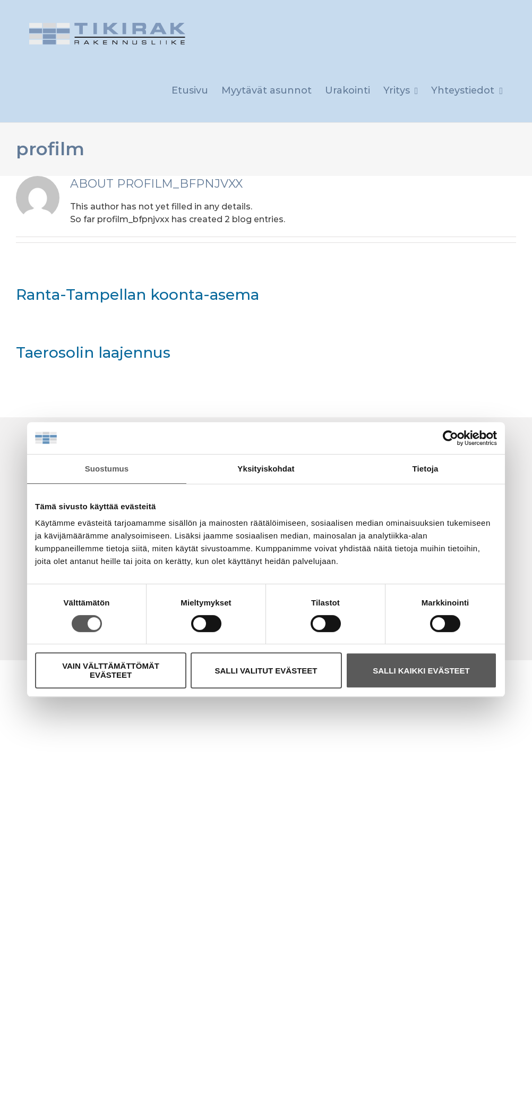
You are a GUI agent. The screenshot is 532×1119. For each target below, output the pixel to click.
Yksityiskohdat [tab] (265, 468)
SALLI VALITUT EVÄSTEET (265, 670)
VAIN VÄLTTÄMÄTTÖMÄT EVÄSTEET (110, 670)
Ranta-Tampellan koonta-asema (137, 294)
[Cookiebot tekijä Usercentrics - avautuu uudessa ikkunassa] (450, 438)
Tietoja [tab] (426, 468)
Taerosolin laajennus (93, 352)
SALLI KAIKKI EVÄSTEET (421, 670)
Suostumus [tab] (107, 468)
